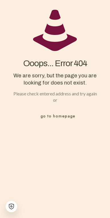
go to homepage (57, 116)
